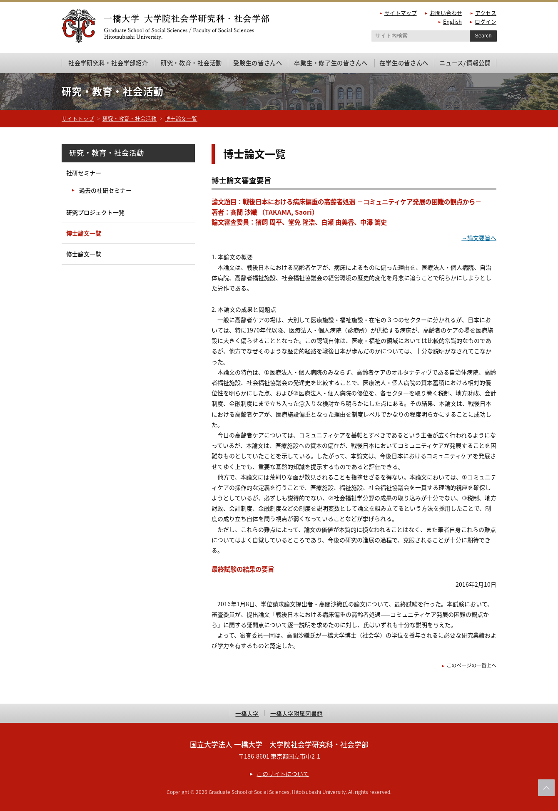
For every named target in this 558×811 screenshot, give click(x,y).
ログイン (485, 21)
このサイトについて (283, 773)
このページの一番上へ (469, 665)
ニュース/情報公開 (465, 62)
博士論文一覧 (181, 118)
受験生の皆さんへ (257, 62)
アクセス (485, 13)
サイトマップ (400, 13)
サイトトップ (78, 118)
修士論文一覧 (83, 254)
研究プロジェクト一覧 (95, 212)
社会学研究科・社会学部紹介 (108, 62)
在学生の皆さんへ (403, 62)
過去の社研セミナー (105, 190)
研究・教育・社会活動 (191, 62)
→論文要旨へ (478, 237)
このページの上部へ (546, 787)
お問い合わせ (446, 13)
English (452, 21)
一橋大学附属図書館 (296, 713)
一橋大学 (247, 713)
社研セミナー (83, 173)
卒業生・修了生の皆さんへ (331, 62)
